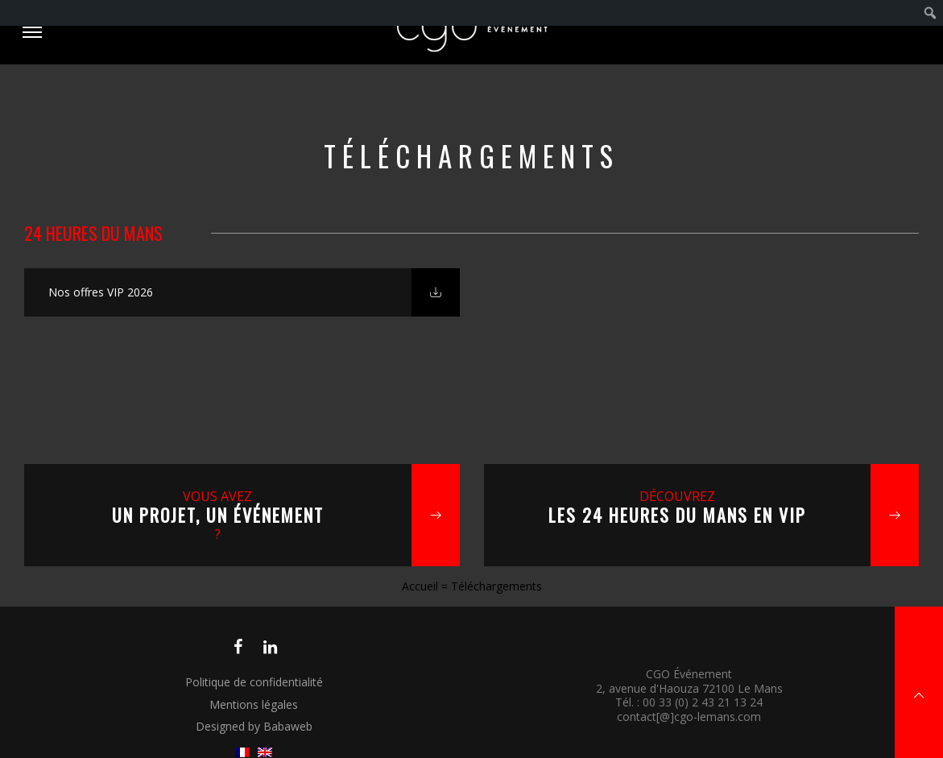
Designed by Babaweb (254, 726)
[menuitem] (930, 13)
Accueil (420, 586)
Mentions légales (253, 704)
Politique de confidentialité (254, 682)
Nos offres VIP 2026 (100, 292)
